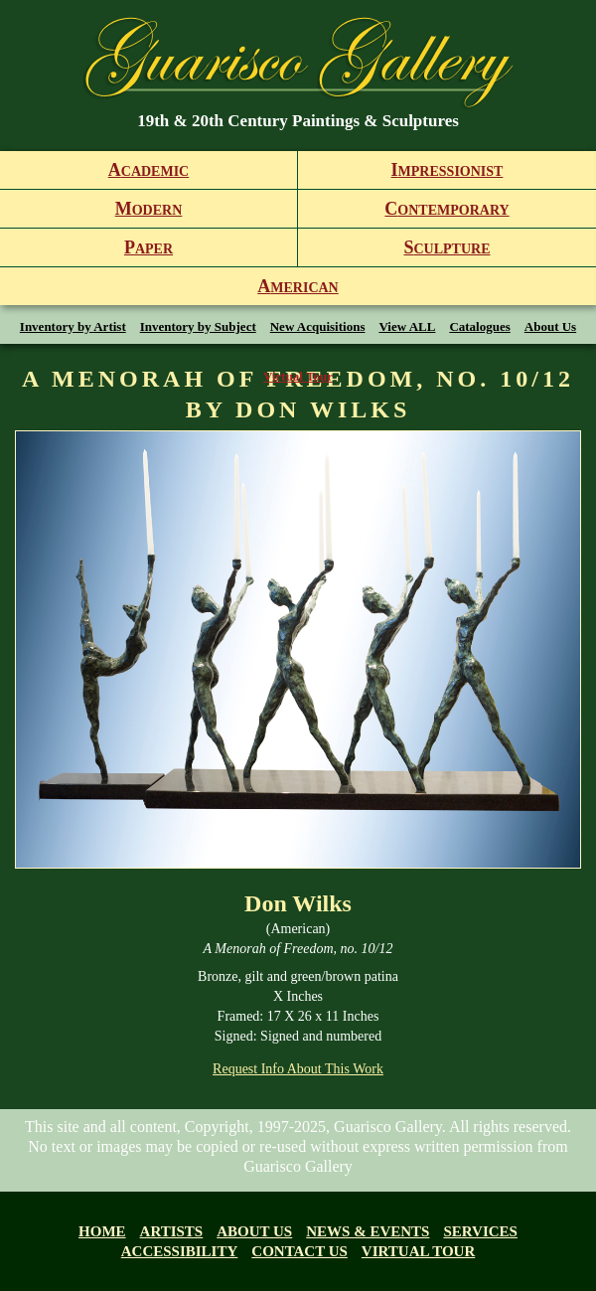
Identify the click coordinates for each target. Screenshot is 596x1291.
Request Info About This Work (298, 1068)
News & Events (367, 1231)
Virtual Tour (298, 376)
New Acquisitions (318, 326)
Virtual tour (418, 1251)
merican (297, 286)
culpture (446, 247)
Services (480, 1231)
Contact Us (299, 1251)
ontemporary (446, 209)
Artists (172, 1231)
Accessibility (179, 1251)
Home (102, 1231)
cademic (148, 170)
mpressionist (447, 170)
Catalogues (479, 326)
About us (254, 1231)
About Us (550, 326)
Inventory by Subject (198, 326)
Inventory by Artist (73, 326)
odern (149, 209)
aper (148, 247)
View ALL (406, 326)
